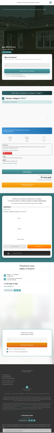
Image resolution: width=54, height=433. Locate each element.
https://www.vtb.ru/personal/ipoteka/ (10, 410)
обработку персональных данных (17, 74)
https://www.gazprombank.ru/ (27, 406)
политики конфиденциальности (20, 76)
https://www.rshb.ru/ (18, 407)
